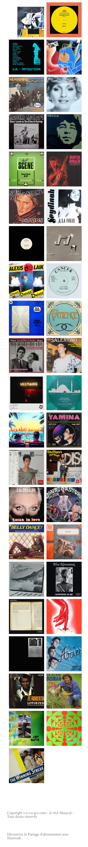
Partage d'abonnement (44, 834)
